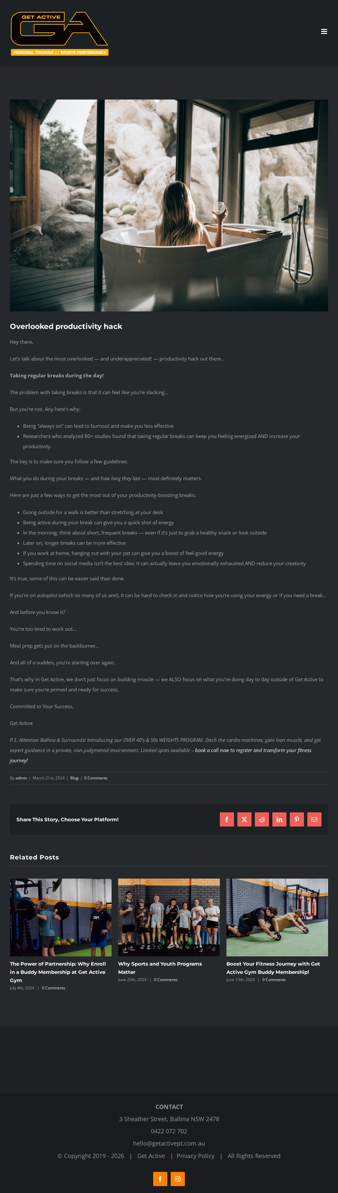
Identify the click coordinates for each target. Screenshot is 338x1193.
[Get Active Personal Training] (169, 205)
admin (21, 778)
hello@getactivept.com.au (169, 1143)
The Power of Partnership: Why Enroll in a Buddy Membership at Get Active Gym (58, 972)
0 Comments (96, 778)
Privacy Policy (196, 1156)
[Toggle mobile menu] (324, 31)
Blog (74, 778)
